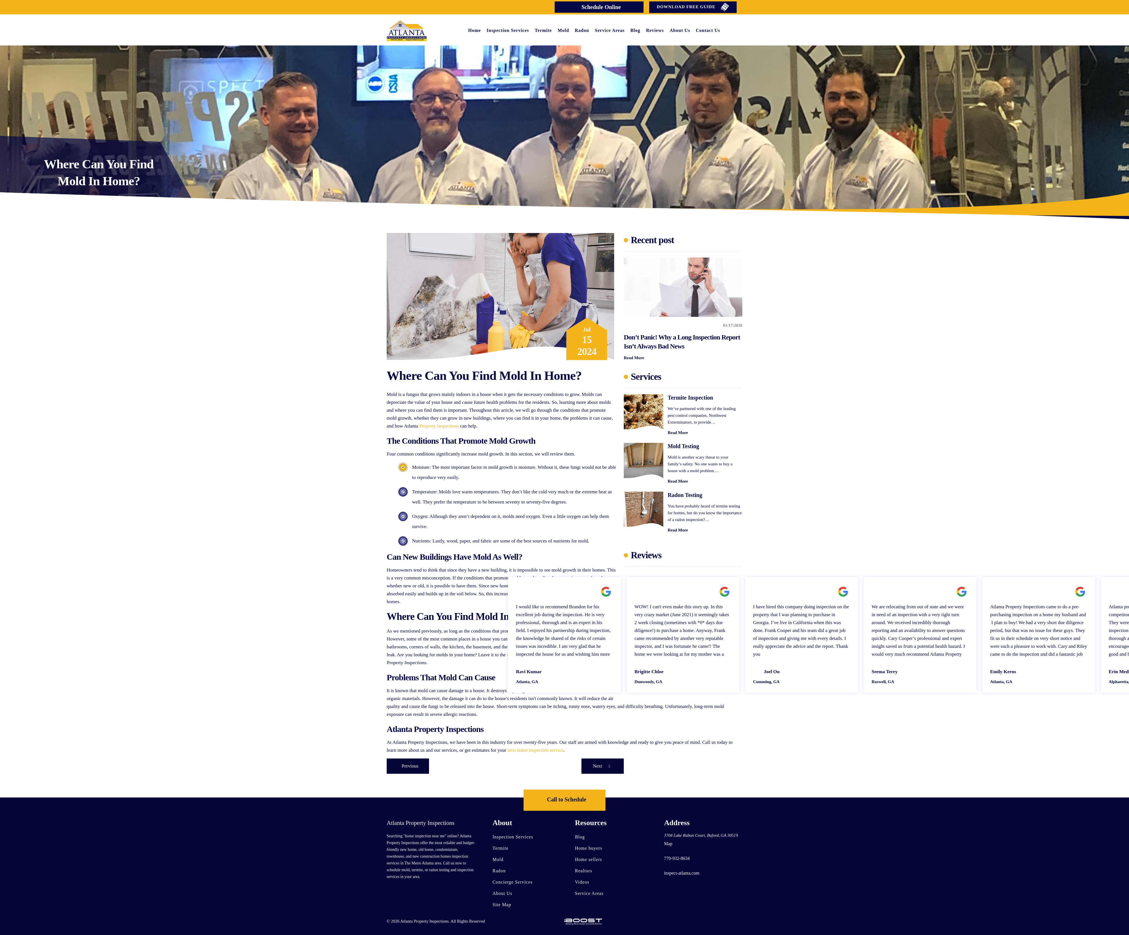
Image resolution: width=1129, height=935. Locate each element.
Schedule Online (601, 7)
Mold (563, 30)
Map (668, 843)
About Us (679, 30)
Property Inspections (439, 426)
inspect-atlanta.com (681, 873)
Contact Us (708, 30)
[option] (683, 635)
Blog (635, 30)
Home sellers (588, 859)
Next (602, 766)
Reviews (655, 30)
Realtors (583, 870)
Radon (582, 30)
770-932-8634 (677, 858)
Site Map (502, 904)
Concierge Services (513, 882)
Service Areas (610, 30)
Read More (634, 358)
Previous (410, 766)
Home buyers (588, 848)
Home (474, 30)
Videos (582, 882)
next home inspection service (535, 750)
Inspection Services (508, 30)
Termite (543, 30)
